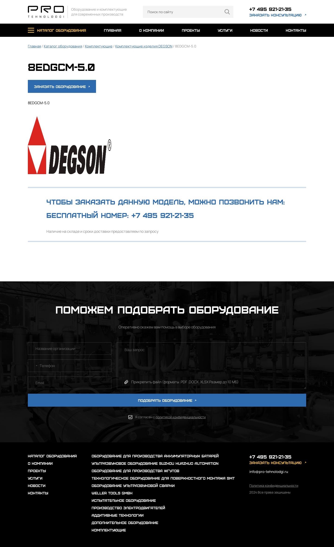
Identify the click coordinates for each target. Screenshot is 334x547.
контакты (296, 30)
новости (259, 30)
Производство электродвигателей (128, 508)
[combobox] (33, 366)
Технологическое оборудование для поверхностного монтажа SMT (163, 478)
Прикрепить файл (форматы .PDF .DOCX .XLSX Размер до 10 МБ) (185, 381)
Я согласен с (170, 417)
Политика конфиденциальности (273, 485)
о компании (151, 30)
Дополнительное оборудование (125, 523)
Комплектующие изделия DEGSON (143, 46)
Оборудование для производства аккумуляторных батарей (155, 456)
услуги (225, 30)
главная (112, 30)
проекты (191, 30)
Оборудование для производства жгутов (135, 471)
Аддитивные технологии (118, 515)
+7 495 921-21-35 (270, 9)
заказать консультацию (275, 15)
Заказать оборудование (62, 86)
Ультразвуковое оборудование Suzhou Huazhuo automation (155, 463)
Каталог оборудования (63, 46)
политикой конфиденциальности (181, 417)
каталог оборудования (61, 30)
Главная (34, 46)
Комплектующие (98, 46)
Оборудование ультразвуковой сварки (133, 485)
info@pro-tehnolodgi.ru (268, 471)
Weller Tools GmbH (112, 493)
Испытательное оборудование (124, 500)
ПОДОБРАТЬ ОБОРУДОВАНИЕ (167, 400)
